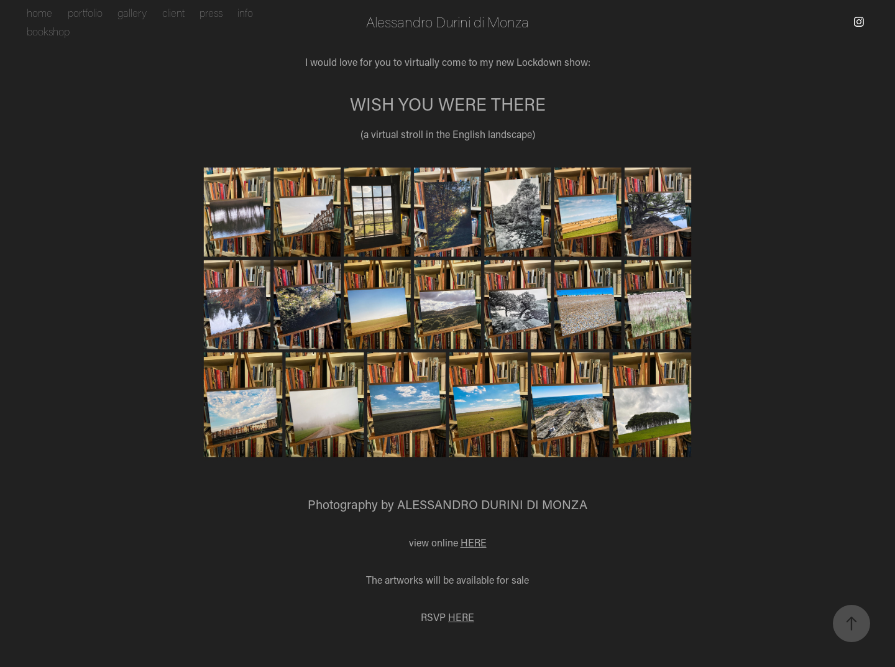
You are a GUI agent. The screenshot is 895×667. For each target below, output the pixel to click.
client (173, 12)
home (39, 12)
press (211, 12)
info (245, 12)
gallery (132, 12)
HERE (474, 542)
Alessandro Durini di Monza (447, 21)
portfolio (85, 12)
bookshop (48, 31)
